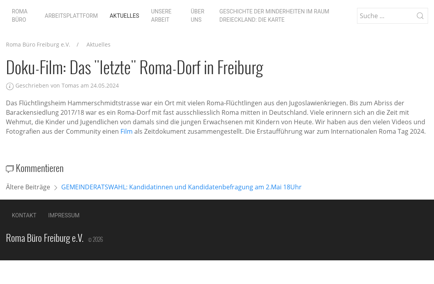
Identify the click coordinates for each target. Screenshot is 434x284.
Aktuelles (124, 16)
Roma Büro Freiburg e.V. (38, 44)
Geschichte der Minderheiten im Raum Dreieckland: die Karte (274, 15)
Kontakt (24, 215)
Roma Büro (20, 15)
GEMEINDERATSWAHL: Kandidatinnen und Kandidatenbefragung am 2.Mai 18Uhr (181, 187)
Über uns (197, 15)
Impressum (63, 215)
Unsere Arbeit (161, 15)
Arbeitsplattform (71, 16)
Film (126, 131)
